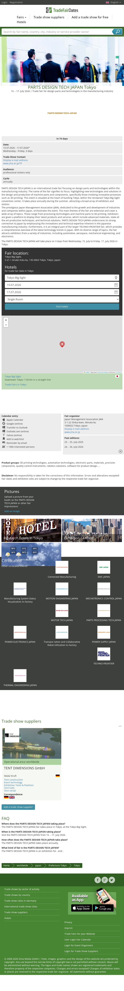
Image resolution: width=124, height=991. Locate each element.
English (116, 2)
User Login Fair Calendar (77, 939)
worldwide (22, 865)
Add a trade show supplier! (18, 806)
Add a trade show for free (90, 17)
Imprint (68, 928)
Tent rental (10, 790)
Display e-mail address (15, 160)
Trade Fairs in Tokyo (15, 384)
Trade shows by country (17, 894)
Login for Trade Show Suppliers (81, 951)
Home (6, 865)
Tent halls (9, 787)
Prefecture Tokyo (58, 865)
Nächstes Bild (59, 743)
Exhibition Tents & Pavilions (19, 785)
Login (4, 2)
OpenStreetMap (103, 372)
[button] (62, 344)
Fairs (21, 17)
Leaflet (87, 372)
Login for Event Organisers (78, 945)
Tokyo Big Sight (13, 376)
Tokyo (77, 865)
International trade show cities (20, 906)
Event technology (13, 782)
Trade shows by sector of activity (21, 889)
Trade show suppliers (49, 17)
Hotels (21, 22)
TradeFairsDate (62, 10)
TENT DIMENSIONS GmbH (24, 768)
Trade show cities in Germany (20, 900)
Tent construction (13, 779)
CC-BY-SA (119, 372)
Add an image (12, 511)
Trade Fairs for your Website (79, 933)
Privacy (68, 922)
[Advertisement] (62, 55)
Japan (38, 865)
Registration (16, 2)
